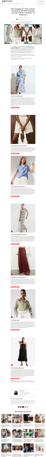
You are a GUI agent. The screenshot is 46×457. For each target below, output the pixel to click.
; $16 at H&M (15, 196)
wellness (17, 3)
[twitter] (23, 407)
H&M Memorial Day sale (17, 47)
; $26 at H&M (15, 107)
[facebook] (21, 407)
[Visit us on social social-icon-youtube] (43, 1)
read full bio (21, 395)
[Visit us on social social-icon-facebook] (40, 1)
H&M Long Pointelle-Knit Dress (19, 234)
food (9, 3)
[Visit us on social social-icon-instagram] (41, 1)
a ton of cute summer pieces (26, 46)
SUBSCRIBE (39, 3)
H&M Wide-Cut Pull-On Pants (18, 277)
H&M (34, 94)
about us (21, 3)
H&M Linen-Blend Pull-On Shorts (19, 145)
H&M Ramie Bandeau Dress (18, 368)
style (5, 3)
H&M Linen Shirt (15, 320)
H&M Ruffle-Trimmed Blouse (18, 186)
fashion (23, 6)
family (13, 3)
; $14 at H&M (15, 153)
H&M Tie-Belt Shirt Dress (17, 96)
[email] (27, 407)
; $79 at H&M (15, 378)
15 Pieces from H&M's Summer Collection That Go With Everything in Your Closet (23, 381)
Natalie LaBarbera (17, 236)
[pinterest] (5, 43)
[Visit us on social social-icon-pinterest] (39, 1)
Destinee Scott (22, 390)
